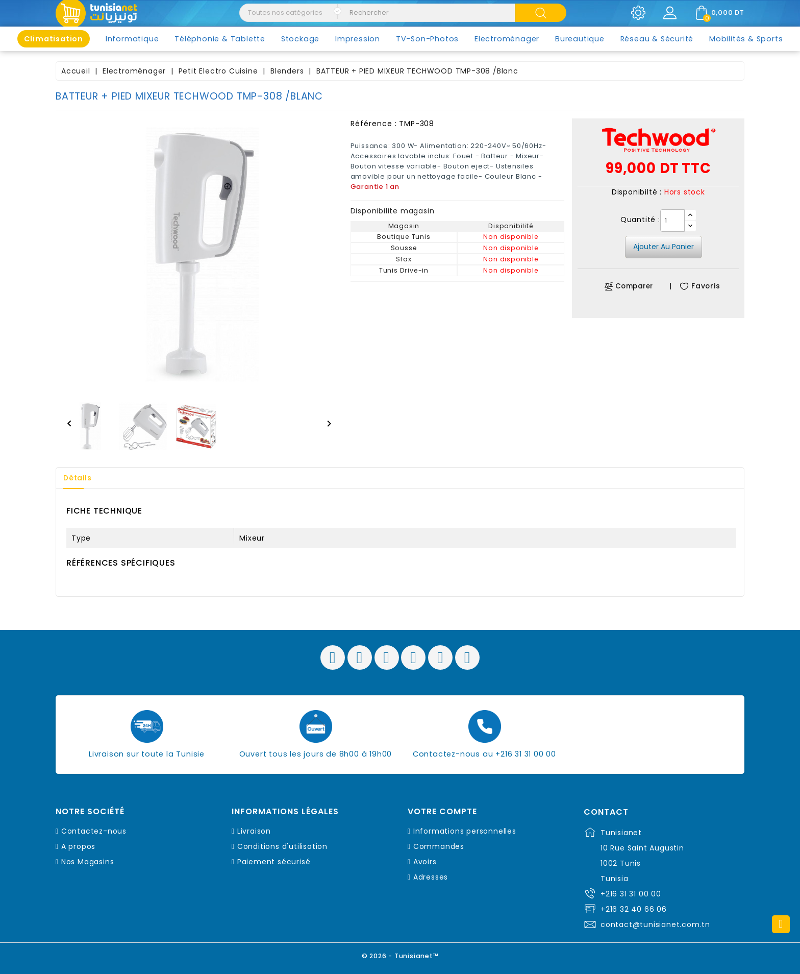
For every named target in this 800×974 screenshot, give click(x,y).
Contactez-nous (94, 831)
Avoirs (425, 862)
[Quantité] (672, 220)
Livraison (254, 831)
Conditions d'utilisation (282, 846)
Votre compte (442, 811)
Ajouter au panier (663, 246)
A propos (78, 846)
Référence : (374, 123)
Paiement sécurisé (274, 862)
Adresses (430, 877)
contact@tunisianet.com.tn (655, 924)
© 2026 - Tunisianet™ (400, 956)
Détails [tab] (78, 478)
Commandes (438, 846)
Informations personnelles (464, 831)
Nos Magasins (87, 862)
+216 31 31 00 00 (631, 894)
